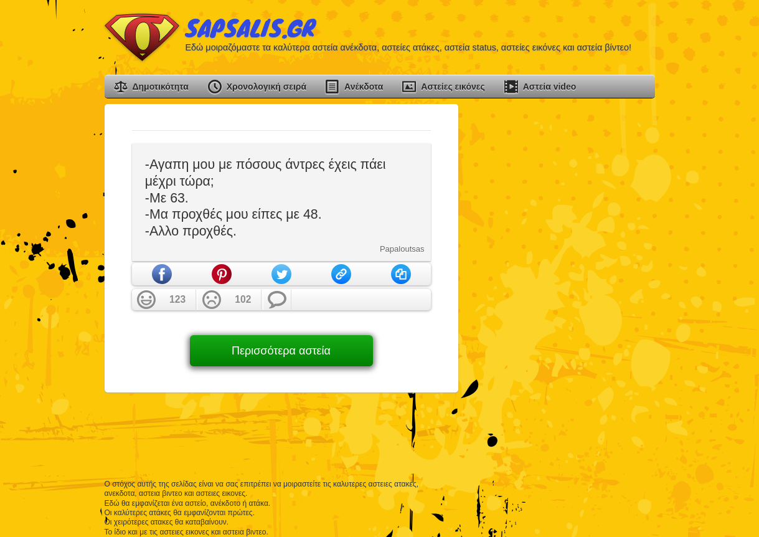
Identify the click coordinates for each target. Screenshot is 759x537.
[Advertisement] (561, 291)
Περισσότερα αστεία (281, 351)
